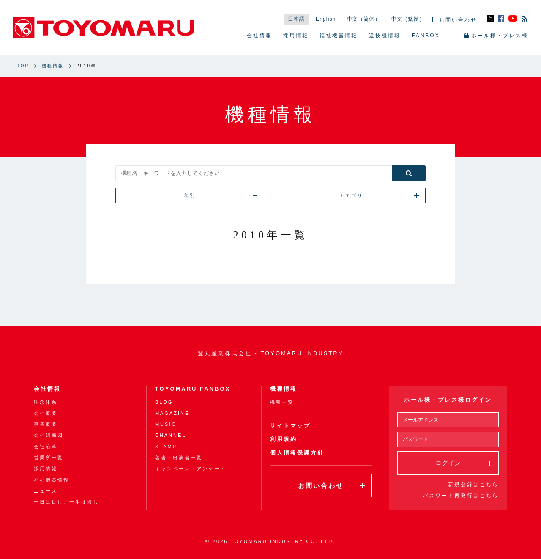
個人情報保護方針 (297, 452)
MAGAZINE (172, 413)
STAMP (166, 446)
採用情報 (296, 35)
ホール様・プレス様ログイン (448, 400)
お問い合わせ (458, 19)
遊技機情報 (385, 35)
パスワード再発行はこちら (461, 496)
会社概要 (45, 413)
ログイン (463, 462)
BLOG (164, 402)
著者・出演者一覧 (178, 457)
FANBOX (426, 35)
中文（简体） (363, 19)
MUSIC (165, 424)
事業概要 (45, 424)
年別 (220, 195)
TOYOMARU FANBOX (192, 389)
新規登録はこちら (473, 485)
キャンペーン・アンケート (190, 468)
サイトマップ (290, 425)
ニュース (45, 490)
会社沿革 (45, 446)
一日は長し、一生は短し (66, 501)
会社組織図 (48, 435)
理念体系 (45, 402)
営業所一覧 (48, 457)
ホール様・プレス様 (496, 35)
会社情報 (259, 35)
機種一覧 (282, 402)
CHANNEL (170, 435)
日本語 (296, 19)
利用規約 (283, 439)
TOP (23, 65)
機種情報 (53, 65)
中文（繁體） (408, 19)
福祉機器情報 (339, 35)
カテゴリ (379, 195)
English (326, 19)
